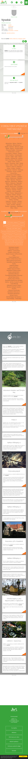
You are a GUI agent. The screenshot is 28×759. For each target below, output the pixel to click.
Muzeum (20, 240)
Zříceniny (10, 234)
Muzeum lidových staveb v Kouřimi (14, 287)
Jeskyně (10, 237)
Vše (4, 222)
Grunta (8, 156)
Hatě (16, 156)
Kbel (17, 163)
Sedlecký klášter (14, 265)
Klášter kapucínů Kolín (14, 269)
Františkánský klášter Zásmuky (13, 275)
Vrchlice (13, 204)
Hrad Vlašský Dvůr (14, 257)
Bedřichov (9, 145)
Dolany (20, 153)
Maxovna (7, 181)
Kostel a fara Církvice (13, 279)
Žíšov (11, 208)
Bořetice (12, 147)
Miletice (20, 181)
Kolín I (11, 165)
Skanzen (22, 225)
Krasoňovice (8, 170)
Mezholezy (14, 181)
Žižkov (16, 208)
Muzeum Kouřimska (14, 290)
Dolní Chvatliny (10, 155)
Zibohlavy (19, 206)
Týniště (14, 203)
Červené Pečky (19, 148)
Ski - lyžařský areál (14, 225)
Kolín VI (14, 166)
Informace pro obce (14, 737)
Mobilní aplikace (14, 741)
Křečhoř (15, 170)
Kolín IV (9, 166)
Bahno (14, 143)
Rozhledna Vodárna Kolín (14, 270)
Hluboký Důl (14, 158)
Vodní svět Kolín (13, 267)
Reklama (14, 732)
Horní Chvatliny (9, 160)
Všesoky (18, 204)
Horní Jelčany (18, 160)
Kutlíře (19, 171)
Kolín (7, 165)
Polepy (19, 190)
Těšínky (19, 201)
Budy (21, 147)
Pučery (12, 193)
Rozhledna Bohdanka (13, 293)
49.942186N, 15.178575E (13, 30)
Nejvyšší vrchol (22, 237)
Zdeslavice (13, 206)
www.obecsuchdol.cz (11, 33)
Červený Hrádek (10, 150)
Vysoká (6, 19)
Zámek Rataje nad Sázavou (13, 297)
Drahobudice (18, 155)
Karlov (18, 161)
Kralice (13, 168)
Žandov (7, 206)
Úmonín (19, 203)
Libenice (8, 176)
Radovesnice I (18, 193)
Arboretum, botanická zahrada (8, 231)
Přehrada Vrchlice (14, 249)
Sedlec (12, 196)
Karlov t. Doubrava (10, 163)
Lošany (7, 178)
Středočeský (10, 26)
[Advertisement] (14, 108)
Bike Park (8, 240)
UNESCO (6, 225)
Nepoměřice (9, 185)
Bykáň (7, 148)
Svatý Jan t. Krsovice (11, 201)
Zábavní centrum (9, 244)
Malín (8, 180)
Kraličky (18, 168)
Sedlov (16, 196)
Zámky (4, 234)
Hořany (20, 158)
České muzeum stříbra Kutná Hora (14, 254)
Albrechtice (9, 143)
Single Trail (14, 240)
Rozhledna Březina (14, 274)
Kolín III (21, 165)
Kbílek (21, 163)
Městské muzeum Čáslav (14, 285)
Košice (8, 168)
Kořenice (19, 166)
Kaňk (13, 161)
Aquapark (22, 222)
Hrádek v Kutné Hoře (13, 252)
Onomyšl (19, 186)
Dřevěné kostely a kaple (19, 234)
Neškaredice (17, 185)
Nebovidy (19, 183)
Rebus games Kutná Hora (14, 260)
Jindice (9, 161)
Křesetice (9, 171)
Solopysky (20, 38)
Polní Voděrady (16, 191)
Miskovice (13, 183)
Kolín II (16, 165)
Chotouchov (11, 152)
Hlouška (7, 158)
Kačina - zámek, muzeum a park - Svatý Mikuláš (14, 282)
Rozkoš (19, 195)
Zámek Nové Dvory (13, 277)
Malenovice (15, 38)
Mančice (13, 180)
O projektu (14, 728)
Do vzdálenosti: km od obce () (14, 211)
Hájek (12, 156)
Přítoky (7, 193)
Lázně (15, 237)
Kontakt (14, 750)
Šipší (20, 196)
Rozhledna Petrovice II (14, 292)
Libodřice (13, 176)
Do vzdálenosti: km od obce (9, 133)
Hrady (25, 231)
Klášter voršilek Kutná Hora (13, 259)
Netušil (7, 186)
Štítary (11, 199)
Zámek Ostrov (14, 295)
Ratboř (14, 195)
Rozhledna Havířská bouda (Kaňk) (14, 263)
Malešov (19, 178)
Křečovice (20, 170)
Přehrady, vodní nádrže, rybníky (14, 228)
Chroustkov (9, 153)
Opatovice (7, 188)
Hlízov (20, 156)
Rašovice (9, 195)
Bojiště (6, 147)
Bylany (12, 148)
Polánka (14, 190)
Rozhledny (19, 231)
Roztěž (7, 196)
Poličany (9, 191)
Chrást (17, 152)
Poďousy (8, 190)
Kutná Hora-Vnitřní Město (14, 175)
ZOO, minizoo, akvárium (13, 222)
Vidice (8, 204)
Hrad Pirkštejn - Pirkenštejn (14, 298)
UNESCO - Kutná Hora (14, 250)
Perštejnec (19, 188)
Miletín (7, 183)
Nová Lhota (13, 186)
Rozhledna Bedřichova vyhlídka (13, 280)
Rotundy (4, 237)
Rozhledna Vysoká (14, 247)
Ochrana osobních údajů (14, 746)
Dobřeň (11, 38)
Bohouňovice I (17, 145)
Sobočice (7, 198)
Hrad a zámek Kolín (13, 272)
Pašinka (13, 188)
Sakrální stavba (18, 244)
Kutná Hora (10, 29)
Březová (17, 147)
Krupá (14, 171)
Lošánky (19, 176)
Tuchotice (8, 203)
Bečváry (19, 143)
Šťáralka (20, 198)
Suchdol (9, 25)
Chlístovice (19, 150)
